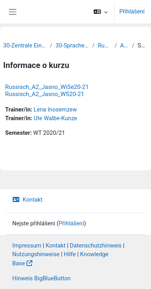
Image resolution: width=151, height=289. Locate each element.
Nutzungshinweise (36, 254)
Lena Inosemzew (55, 109)
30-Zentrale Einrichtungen (25, 45)
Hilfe (70, 254)
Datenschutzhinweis (96, 245)
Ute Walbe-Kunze (55, 118)
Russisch (104, 45)
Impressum (27, 245)
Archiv (124, 45)
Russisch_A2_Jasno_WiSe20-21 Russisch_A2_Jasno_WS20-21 (47, 90)
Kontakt (27, 199)
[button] (100, 12)
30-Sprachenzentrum (72, 45)
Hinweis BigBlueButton (41, 278)
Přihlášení (132, 11)
